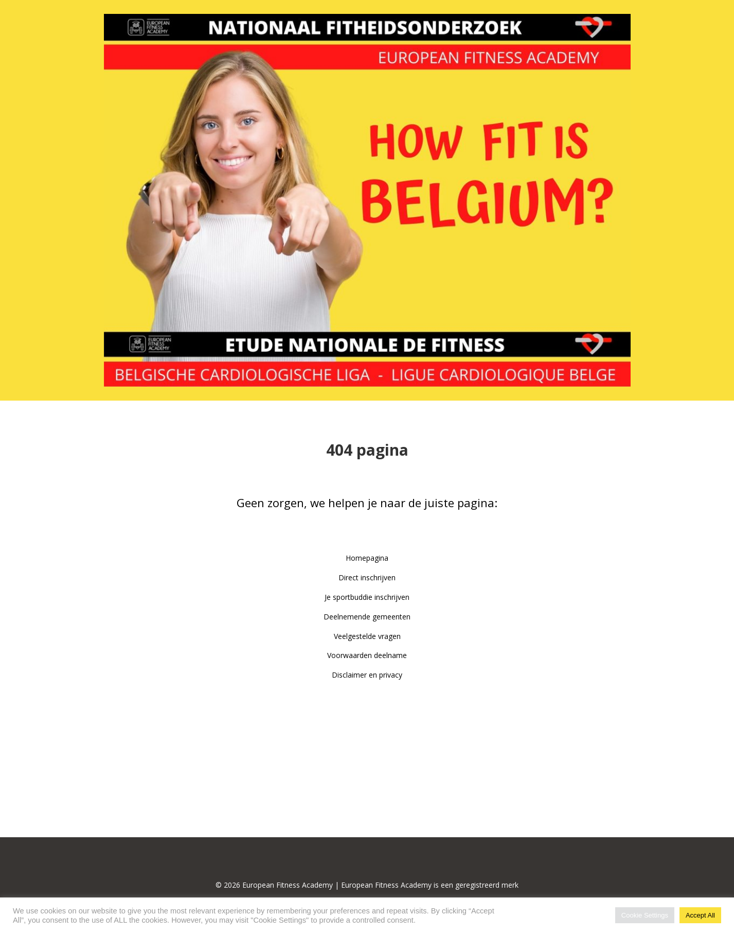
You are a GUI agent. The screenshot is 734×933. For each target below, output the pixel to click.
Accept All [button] (700, 915)
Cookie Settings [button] (644, 915)
